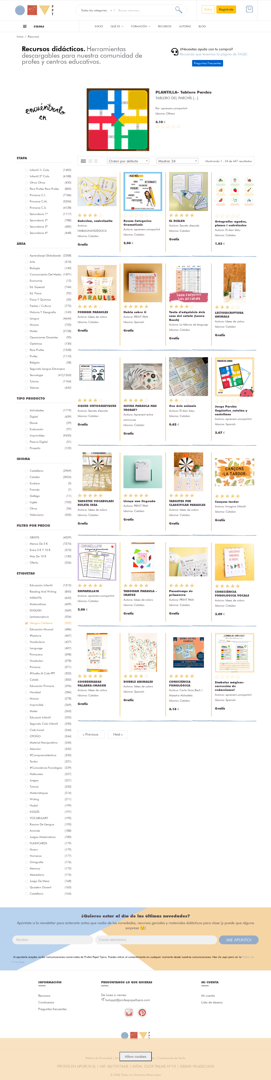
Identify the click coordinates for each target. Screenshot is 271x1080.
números (50, 856)
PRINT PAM (141, 316)
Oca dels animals (182, 406)
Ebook (50, 423)
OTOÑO (50, 736)
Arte (50, 262)
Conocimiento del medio (50, 274)
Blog (202, 26)
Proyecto (50, 448)
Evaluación (50, 429)
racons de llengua (50, 824)
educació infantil (50, 717)
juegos (50, 780)
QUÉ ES (117, 26)
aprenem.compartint (174, 108)
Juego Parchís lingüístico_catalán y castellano (231, 410)
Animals (50, 830)
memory (50, 868)
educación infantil (50, 585)
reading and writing (50, 591)
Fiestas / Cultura (50, 306)
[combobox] (128, 161)
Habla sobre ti (134, 312)
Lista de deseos (211, 1002)
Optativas (50, 343)
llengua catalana (50, 623)
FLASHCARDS (50, 843)
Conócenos (46, 1002)
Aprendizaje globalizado (50, 255)
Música (50, 325)
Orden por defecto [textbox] (123, 161)
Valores (50, 387)
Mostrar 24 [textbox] (167, 161)
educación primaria (50, 686)
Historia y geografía (50, 312)
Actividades (50, 410)
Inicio (99, 26)
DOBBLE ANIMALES (138, 681)
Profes (50, 356)
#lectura (50, 635)
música (50, 698)
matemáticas (50, 604)
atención (50, 749)
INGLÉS (50, 812)
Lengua (50, 318)
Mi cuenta (208, 996)
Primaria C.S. (50, 208)
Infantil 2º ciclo (50, 176)
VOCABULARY (50, 818)
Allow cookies (135, 1056)
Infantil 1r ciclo (50, 170)
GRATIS (50, 537)
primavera (50, 654)
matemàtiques (50, 793)
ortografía (50, 862)
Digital (50, 416)
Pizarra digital (50, 442)
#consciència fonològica (50, 768)
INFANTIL (50, 598)
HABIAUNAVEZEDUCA (92, 230)
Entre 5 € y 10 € (50, 550)
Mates (50, 331)
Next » (118, 734)
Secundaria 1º (50, 214)
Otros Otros (50, 182)
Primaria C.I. (50, 195)
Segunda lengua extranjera (50, 369)
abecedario (50, 875)
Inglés (50, 502)
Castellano (50, 471)
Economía (50, 280)
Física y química (50, 299)
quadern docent (50, 887)
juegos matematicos (50, 837)
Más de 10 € (50, 556)
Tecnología (46, 375)
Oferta (50, 562)
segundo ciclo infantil (50, 723)
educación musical (50, 629)
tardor (50, 761)
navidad (50, 692)
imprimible (50, 705)
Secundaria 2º (50, 220)
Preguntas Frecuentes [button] (207, 63)
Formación (140, 26)
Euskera (50, 483)
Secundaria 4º (50, 233)
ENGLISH (50, 610)
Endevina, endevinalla (95, 221)
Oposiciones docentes (50, 337)
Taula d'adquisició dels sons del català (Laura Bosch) (187, 315)
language (50, 648)
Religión (50, 362)
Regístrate (226, 9)
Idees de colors (97, 316)
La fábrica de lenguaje (194, 324)
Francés (50, 489)
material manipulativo (50, 742)
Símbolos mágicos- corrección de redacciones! (229, 686)
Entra (208, 9)
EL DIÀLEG (177, 221)
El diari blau (232, 230)
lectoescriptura (50, 617)
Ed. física (50, 293)
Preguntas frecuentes (52, 1009)
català (50, 679)
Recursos (164, 26)
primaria (50, 667)
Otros (50, 508)
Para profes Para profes (50, 189)
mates (50, 711)
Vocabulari (50, 661)
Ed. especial (50, 287)
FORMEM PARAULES (93, 312)
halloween (50, 774)
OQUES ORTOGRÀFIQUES (97, 406)
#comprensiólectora (50, 755)
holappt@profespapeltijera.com (127, 1000)
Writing (50, 799)
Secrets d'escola (189, 225)
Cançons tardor (227, 501)
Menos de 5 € (50, 544)
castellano (50, 893)
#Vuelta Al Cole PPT (50, 673)
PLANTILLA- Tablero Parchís (183, 92)
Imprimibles (50, 435)
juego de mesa (50, 881)
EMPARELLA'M (88, 591)
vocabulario (50, 642)
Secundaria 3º (50, 226)
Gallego (50, 496)
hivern (50, 849)
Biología (50, 268)
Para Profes (50, 350)
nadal (50, 805)
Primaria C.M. (50, 201)
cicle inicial (50, 730)
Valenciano (50, 515)
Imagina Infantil (235, 506)
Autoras (185, 26)
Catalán (50, 477)
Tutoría (50, 381)
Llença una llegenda (139, 501)
